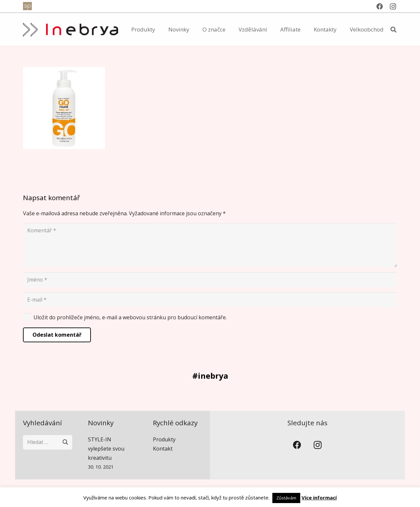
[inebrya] (70, 30)
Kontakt (163, 448)
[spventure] (27, 6)
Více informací (319, 497)
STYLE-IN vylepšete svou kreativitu (106, 448)
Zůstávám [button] (286, 498)
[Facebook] (379, 6)
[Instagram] (392, 6)
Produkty (164, 439)
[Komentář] (210, 245)
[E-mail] (210, 299)
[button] (393, 29)
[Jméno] (210, 279)
